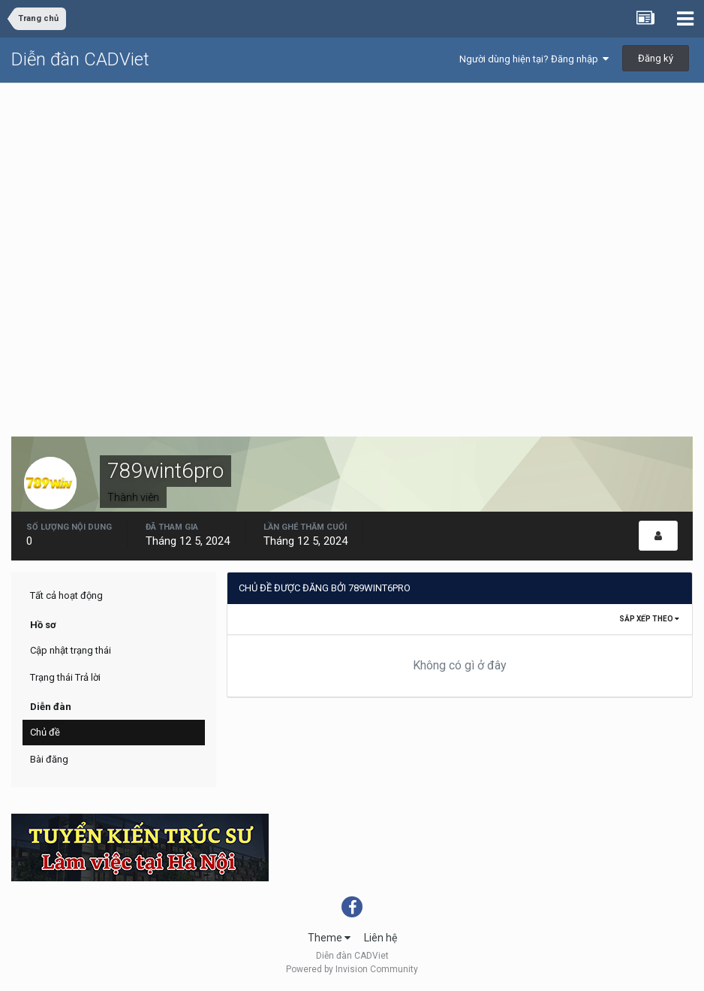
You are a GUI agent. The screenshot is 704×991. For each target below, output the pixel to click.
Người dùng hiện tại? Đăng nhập (534, 59)
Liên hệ (380, 938)
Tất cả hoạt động (66, 595)
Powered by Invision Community (352, 969)
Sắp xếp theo (649, 619)
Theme (329, 938)
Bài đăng (49, 759)
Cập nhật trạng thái (70, 650)
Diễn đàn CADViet (80, 59)
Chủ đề (45, 732)
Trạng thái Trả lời (65, 677)
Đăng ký (655, 58)
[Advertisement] (352, 196)
